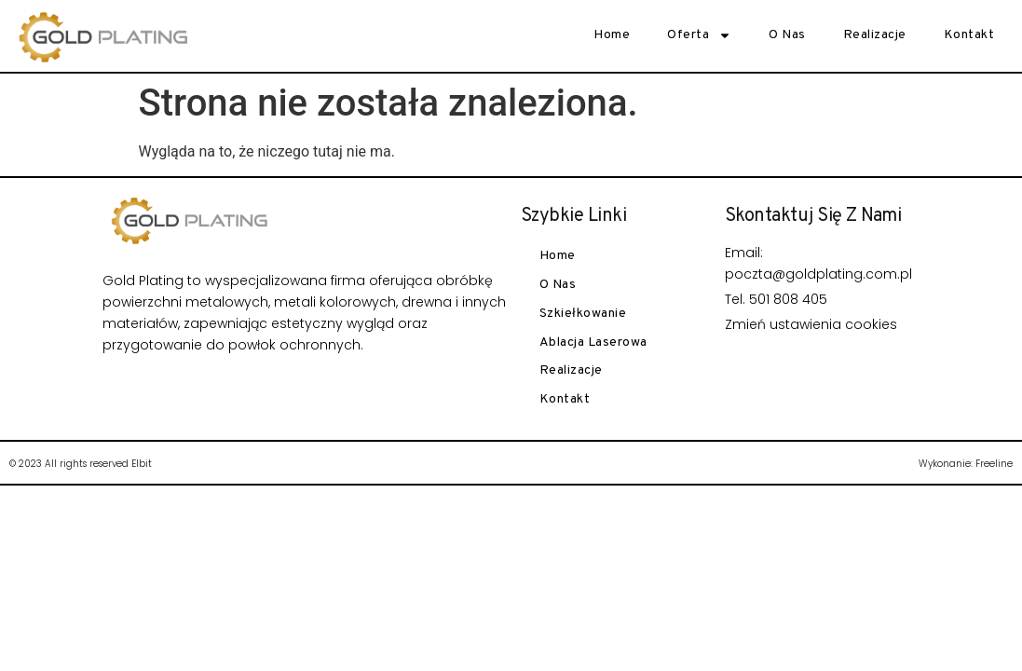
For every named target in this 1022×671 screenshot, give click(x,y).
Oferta (699, 35)
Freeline (994, 464)
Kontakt (969, 35)
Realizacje (874, 35)
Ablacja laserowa (593, 342)
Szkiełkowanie (583, 314)
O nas (787, 35)
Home (611, 35)
